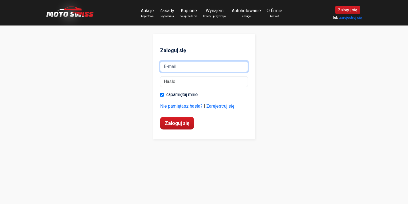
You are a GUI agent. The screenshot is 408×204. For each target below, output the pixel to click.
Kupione (188, 13)
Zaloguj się (347, 10)
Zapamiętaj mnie (179, 95)
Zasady (167, 13)
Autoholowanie (246, 13)
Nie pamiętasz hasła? (181, 106)
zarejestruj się (350, 17)
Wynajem (214, 13)
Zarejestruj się (220, 106)
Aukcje (147, 13)
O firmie (274, 13)
